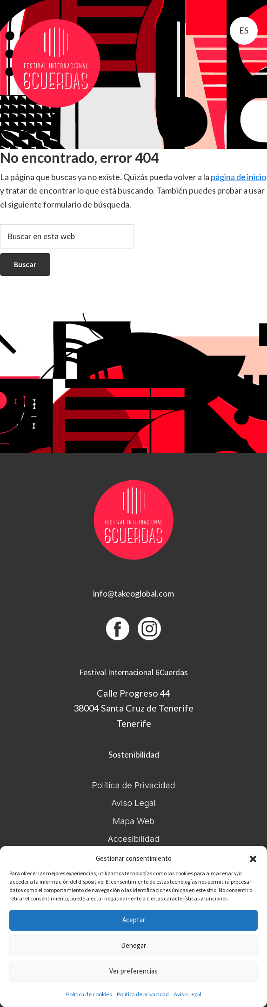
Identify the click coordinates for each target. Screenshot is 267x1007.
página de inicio (238, 177)
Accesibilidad (133, 839)
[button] (253, 859)
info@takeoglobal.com (133, 593)
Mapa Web (133, 821)
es (243, 30)
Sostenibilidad (133, 754)
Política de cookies (89, 994)
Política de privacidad (143, 994)
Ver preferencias (133, 971)
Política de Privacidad (133, 785)
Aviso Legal (187, 994)
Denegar (133, 945)
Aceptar (133, 919)
